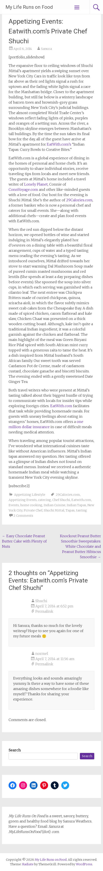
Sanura (46, 49)
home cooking (31, 505)
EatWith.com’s (59, 144)
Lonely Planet (36, 184)
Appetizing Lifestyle (29, 495)
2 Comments (23, 516)
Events (14, 505)
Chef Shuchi (61, 500)
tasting (81, 510)
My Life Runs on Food (29, 7)
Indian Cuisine (54, 505)
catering (44, 500)
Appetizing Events (23, 500)
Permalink (44, 611)
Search (15, 750)
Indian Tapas (76, 505)
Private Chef (33, 510)
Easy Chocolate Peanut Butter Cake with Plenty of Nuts (24, 541)
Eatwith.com (81, 500)
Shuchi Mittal (54, 510)
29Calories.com (79, 200)
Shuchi (41, 601)
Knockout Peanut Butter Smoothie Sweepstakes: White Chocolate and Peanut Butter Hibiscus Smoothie (80, 546)
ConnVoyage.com (23, 189)
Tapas (70, 510)
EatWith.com (61, 406)
